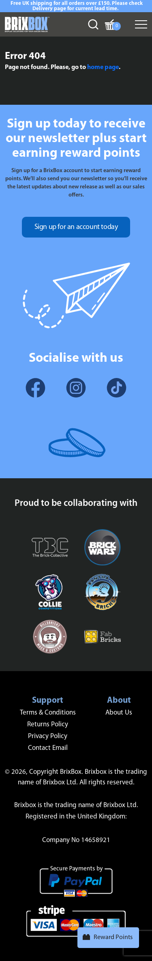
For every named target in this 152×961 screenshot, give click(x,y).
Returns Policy (47, 724)
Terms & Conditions (48, 712)
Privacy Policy (47, 736)
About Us (118, 712)
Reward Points (113, 937)
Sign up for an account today (76, 227)
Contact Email (48, 748)
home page (103, 67)
